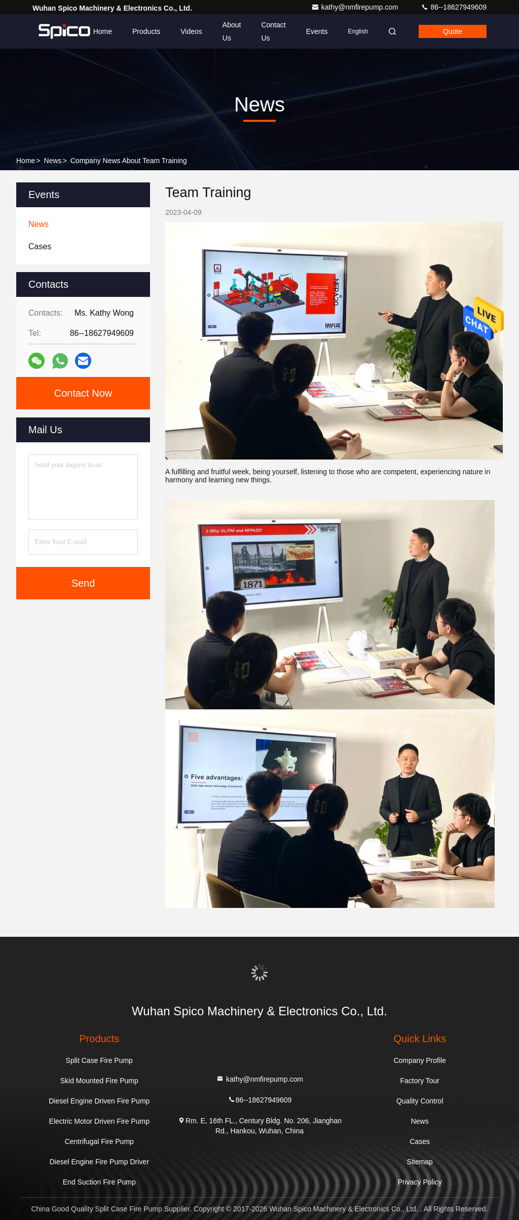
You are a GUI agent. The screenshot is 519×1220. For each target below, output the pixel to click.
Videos (191, 31)
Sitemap (420, 1162)
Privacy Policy (420, 1182)
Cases (420, 1141)
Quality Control (419, 1101)
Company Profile (419, 1060)
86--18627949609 (454, 7)
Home (102, 31)
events (317, 31)
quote (452, 31)
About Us (232, 31)
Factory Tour (419, 1081)
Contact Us (273, 31)
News (53, 161)
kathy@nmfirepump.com (355, 7)
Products (146, 31)
